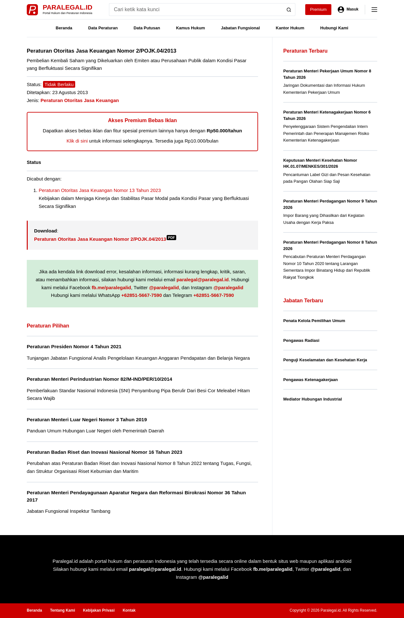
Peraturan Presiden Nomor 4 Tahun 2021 (74, 346)
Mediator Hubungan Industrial (312, 399)
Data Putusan (146, 28)
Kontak (129, 610)
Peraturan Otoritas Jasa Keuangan (79, 100)
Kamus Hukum (190, 28)
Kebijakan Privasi (98, 610)
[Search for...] (196, 9)
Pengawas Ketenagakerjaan (310, 379)
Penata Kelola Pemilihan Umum (314, 320)
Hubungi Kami (334, 28)
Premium (318, 9)
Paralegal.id (67, 7)
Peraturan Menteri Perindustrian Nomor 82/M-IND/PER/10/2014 (99, 379)
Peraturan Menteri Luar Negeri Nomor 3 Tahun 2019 (87, 419)
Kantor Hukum (290, 28)
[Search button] (289, 9)
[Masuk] (348, 9)
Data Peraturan (103, 28)
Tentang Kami (62, 610)
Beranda (64, 28)
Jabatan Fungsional (240, 28)
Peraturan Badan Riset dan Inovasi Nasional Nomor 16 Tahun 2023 (104, 452)
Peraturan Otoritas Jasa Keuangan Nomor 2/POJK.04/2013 (105, 239)
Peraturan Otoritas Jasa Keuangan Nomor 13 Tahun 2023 (100, 190)
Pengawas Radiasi (301, 340)
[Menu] (374, 9)
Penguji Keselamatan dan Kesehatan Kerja (325, 359)
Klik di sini (77, 140)
